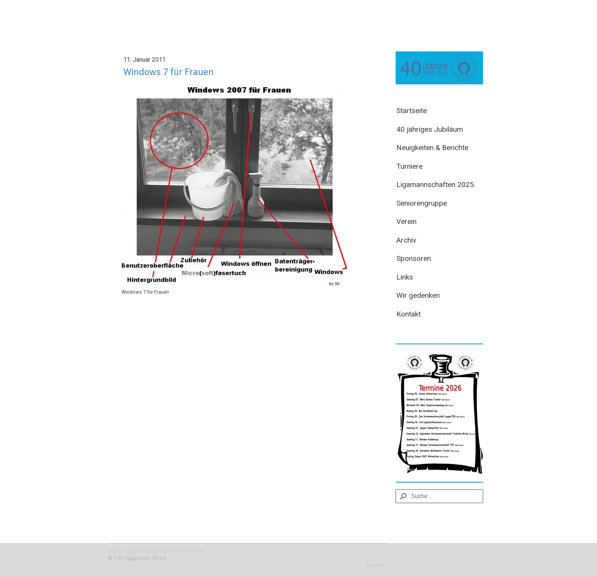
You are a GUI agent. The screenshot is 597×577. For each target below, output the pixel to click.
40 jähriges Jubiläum (429, 129)
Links (404, 277)
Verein (406, 221)
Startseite (411, 110)
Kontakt (408, 314)
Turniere (409, 166)
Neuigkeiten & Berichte (432, 147)
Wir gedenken (418, 295)
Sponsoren (413, 258)
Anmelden (376, 565)
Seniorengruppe (421, 203)
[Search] (439, 496)
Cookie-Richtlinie (185, 551)
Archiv (406, 240)
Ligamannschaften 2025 (435, 184)
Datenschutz (150, 551)
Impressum (120, 551)
